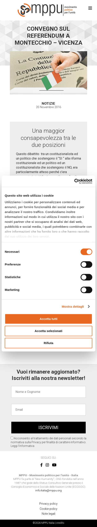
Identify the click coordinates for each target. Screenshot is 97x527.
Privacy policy (48, 503)
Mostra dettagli (73, 306)
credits (60, 522)
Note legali (48, 514)
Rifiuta (48, 343)
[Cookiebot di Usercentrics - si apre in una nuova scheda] (74, 181)
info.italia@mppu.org (48, 490)
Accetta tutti (49, 319)
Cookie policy (48, 509)
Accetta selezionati (48, 331)
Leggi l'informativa (22, 446)
